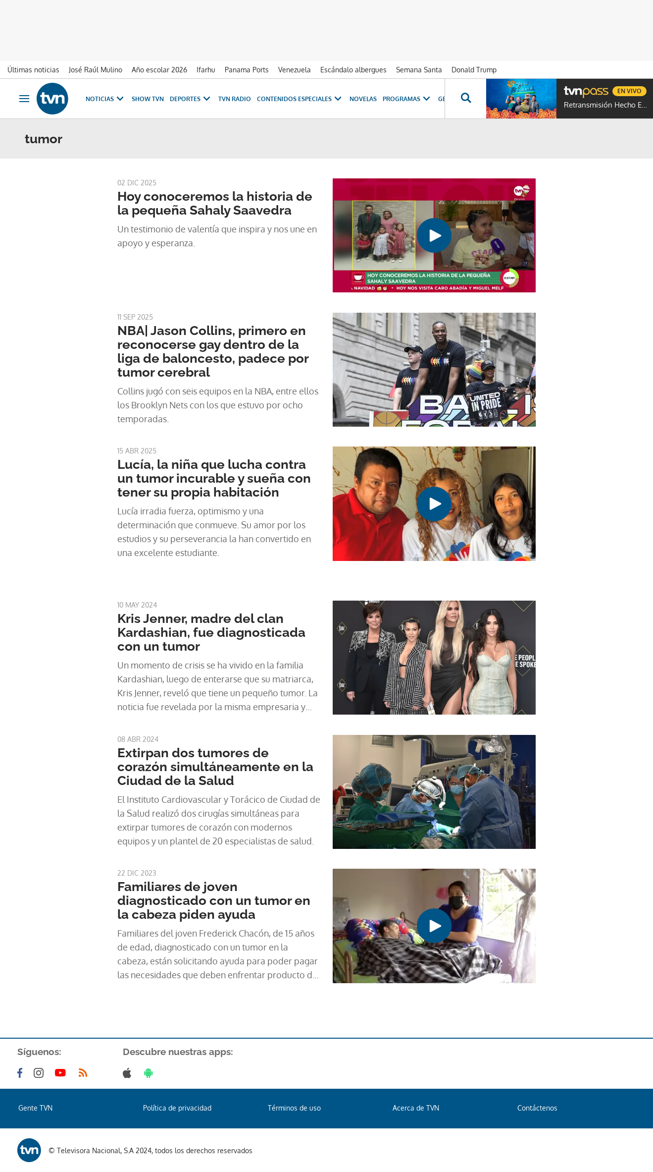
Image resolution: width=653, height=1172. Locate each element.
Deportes (191, 99)
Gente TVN (35, 1108)
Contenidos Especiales (300, 99)
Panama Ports (247, 69)
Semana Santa (419, 69)
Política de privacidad (177, 1108)
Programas (407, 99)
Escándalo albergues (353, 69)
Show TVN (148, 99)
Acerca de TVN (416, 1108)
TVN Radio (234, 99)
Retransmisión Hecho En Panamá (606, 105)
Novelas (363, 99)
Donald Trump (474, 69)
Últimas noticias (33, 69)
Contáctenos (537, 1108)
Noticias (106, 99)
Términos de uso (294, 1108)
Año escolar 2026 (159, 69)
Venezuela (294, 69)
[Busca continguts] (465, 98)
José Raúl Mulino (95, 69)
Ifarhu (206, 69)
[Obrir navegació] (24, 99)
